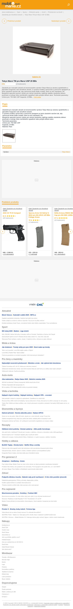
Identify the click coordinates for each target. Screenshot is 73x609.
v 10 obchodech (8, 254)
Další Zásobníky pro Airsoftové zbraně (12, 209)
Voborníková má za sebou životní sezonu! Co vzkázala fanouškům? (21, 512)
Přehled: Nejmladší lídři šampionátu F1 (13, 385)
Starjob (4, 587)
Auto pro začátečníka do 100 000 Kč (12, 542)
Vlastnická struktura (39, 606)
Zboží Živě (5, 527)
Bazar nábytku (6, 579)
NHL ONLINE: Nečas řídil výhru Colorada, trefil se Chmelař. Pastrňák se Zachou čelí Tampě (28, 334)
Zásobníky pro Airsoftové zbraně (12, 15)
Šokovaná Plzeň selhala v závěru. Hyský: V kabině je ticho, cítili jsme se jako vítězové (27, 339)
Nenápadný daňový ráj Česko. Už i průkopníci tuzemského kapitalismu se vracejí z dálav (27, 421)
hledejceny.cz (6, 525)
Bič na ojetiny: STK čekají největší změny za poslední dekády (19, 387)
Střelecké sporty (34, 12)
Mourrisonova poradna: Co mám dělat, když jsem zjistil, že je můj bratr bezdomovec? (26, 496)
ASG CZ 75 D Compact (12, 213)
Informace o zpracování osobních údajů (45, 604)
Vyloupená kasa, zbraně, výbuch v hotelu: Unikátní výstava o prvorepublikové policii (26, 450)
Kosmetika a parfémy (8, 569)
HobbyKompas (6, 539)
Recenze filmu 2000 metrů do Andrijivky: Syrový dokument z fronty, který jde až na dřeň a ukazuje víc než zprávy (34, 401)
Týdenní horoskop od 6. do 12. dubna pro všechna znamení (19, 366)
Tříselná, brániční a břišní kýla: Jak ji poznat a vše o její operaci (20, 485)
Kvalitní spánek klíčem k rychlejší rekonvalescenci (16, 482)
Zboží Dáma (5, 532)
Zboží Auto (5, 544)
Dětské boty (5, 574)
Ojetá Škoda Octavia (8, 547)
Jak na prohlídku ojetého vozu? (11, 537)
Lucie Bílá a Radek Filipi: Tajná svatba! (13, 352)
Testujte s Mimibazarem (9, 557)
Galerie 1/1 (36, 77)
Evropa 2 (4, 596)
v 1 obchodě (33, 254)
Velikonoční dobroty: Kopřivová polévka (13, 371)
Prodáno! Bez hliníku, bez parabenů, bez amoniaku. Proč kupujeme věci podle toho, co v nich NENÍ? (31, 466)
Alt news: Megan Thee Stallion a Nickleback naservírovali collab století (22, 469)
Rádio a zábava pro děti (9, 591)
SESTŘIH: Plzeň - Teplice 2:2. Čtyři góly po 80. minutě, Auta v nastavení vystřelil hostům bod (29, 514)
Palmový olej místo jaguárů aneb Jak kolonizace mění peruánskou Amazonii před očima (27, 448)
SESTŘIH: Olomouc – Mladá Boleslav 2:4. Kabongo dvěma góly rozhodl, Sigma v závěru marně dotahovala (33, 517)
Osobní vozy (5, 530)
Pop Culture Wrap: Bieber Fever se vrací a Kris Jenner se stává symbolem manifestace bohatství (30, 464)
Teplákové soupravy (7, 571)
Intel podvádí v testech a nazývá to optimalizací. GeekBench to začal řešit (23, 398)
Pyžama (4, 567)
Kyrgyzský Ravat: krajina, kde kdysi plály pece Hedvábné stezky (20, 453)
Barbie (4, 562)
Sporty (25, 12)
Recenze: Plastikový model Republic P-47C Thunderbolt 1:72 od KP (21, 498)
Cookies (60, 604)
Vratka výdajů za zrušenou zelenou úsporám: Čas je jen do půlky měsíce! (23, 320)
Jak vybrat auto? (7, 549)
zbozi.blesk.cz (6, 534)
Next (70, 232)
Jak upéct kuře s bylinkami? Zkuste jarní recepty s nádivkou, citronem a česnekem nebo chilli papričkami (32, 432)
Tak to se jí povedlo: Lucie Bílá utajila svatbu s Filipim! (17, 350)
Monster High (6, 559)
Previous (3, 231)
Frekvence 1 (5, 594)
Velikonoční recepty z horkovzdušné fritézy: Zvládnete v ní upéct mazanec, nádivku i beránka (29, 437)
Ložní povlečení (6, 576)
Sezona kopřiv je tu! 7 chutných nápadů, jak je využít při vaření (20, 434)
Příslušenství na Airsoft (55, 12)
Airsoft (44, 12)
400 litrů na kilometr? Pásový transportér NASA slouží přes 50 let (20, 382)
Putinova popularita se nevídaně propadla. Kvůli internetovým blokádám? (23, 355)
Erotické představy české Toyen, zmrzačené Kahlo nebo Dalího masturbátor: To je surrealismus (29, 323)
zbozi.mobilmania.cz (8, 12)
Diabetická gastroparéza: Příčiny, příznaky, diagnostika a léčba (20, 480)
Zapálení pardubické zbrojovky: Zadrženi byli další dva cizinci (19, 318)
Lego (3, 564)
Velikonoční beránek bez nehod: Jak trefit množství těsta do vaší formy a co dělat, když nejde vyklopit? (31, 368)
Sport (18, 12)
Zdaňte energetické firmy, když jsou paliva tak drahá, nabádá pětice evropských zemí (26, 418)
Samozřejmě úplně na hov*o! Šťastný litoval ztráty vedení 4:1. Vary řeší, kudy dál (25, 336)
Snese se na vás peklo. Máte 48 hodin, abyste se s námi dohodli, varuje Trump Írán (26, 416)
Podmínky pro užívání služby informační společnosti (18, 604)
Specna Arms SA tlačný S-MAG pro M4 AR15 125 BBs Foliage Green (39, 215)
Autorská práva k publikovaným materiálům (56, 603)
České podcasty (6, 589)
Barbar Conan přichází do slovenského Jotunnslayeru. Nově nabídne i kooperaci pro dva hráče (29, 501)
